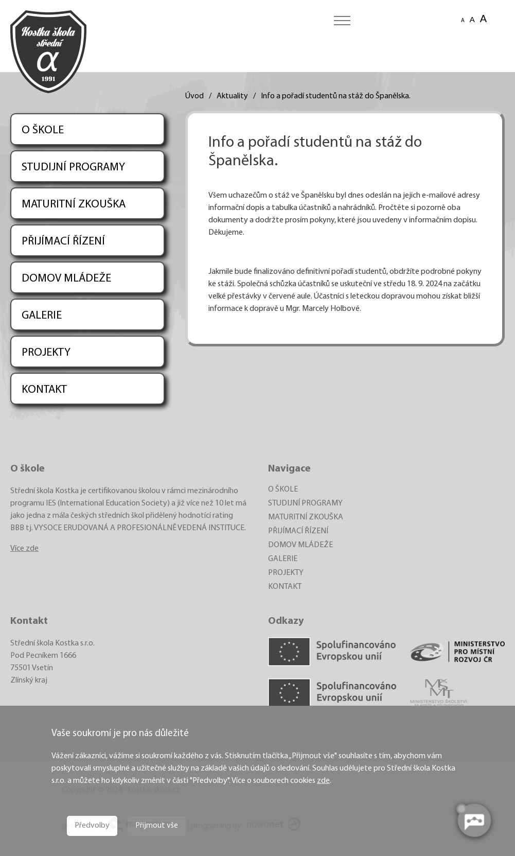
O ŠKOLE (43, 130)
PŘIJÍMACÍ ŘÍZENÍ (63, 242)
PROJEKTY (46, 353)
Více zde (24, 549)
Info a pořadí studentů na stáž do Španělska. (336, 96)
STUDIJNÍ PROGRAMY (73, 167)
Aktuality (232, 96)
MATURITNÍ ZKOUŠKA (74, 205)
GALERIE (42, 316)
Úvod (194, 96)
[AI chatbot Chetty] (473, 820)
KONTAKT (44, 390)
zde (323, 781)
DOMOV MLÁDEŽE (66, 279)
